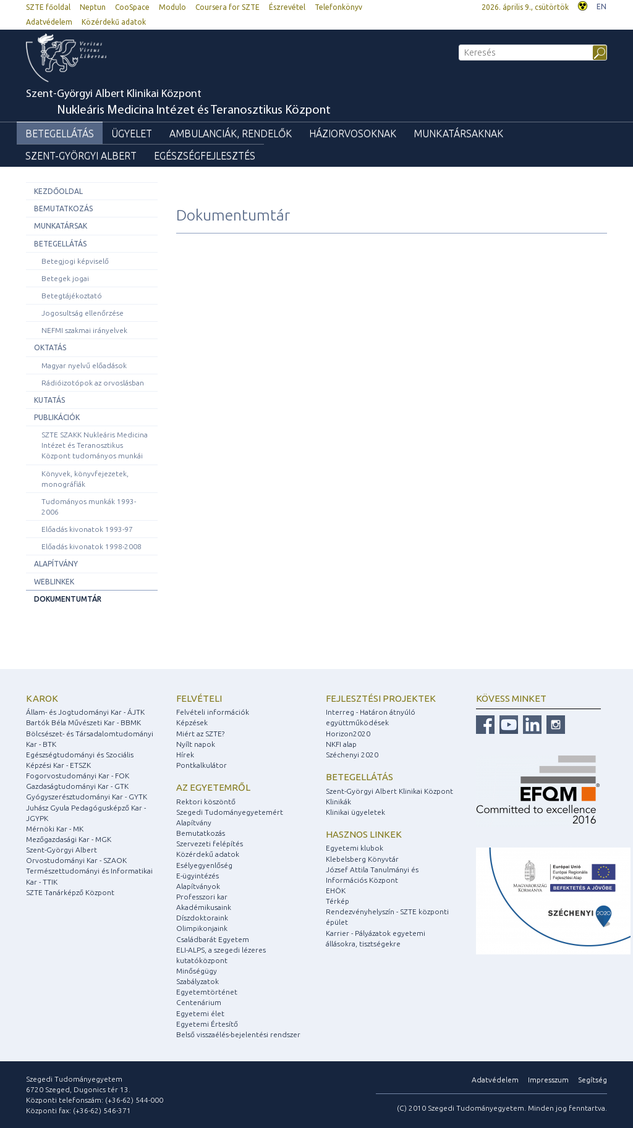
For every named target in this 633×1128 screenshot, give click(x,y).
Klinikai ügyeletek (355, 812)
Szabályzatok (197, 981)
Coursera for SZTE (227, 7)
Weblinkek (54, 582)
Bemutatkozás (63, 208)
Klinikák (338, 802)
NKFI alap (341, 744)
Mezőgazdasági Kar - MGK (68, 839)
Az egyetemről (213, 787)
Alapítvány (56, 564)
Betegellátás (59, 133)
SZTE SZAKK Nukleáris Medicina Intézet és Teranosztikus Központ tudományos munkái (94, 445)
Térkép (337, 901)
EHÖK (336, 890)
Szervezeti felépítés (209, 844)
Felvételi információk (212, 712)
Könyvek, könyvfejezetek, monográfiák (85, 478)
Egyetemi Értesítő (207, 1024)
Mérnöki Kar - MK (54, 829)
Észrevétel (287, 7)
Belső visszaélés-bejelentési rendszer (238, 1034)
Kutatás (49, 400)
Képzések (192, 722)
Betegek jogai (65, 278)
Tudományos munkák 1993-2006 (88, 506)
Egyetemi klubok (354, 848)
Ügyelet (131, 133)
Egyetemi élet (200, 1013)
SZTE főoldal (48, 7)
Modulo (172, 7)
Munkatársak (60, 226)
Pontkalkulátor (201, 765)
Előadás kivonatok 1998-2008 (91, 546)
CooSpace (132, 7)
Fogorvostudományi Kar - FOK (77, 776)
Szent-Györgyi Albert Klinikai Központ (178, 102)
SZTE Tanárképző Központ (70, 892)
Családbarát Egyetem (212, 939)
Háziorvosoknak (352, 133)
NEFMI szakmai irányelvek (84, 330)
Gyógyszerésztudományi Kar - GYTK (86, 797)
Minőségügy (196, 971)
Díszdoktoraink (202, 918)
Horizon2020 (348, 734)
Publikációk (57, 417)
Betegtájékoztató (71, 296)
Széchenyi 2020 (352, 755)
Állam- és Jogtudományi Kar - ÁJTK (85, 712)
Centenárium (198, 1002)
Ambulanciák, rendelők (230, 133)
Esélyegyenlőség (204, 865)
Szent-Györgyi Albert (81, 155)
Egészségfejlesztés (204, 155)
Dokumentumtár (67, 599)
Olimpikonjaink (201, 928)
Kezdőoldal (58, 191)
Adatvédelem (49, 22)
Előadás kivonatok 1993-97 (87, 529)
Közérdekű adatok (114, 22)
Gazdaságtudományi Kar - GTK (77, 786)
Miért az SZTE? (200, 734)
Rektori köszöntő (206, 802)
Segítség (592, 1079)
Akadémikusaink (203, 907)
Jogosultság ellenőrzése (82, 313)
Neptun (93, 7)
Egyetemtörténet (206, 992)
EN (601, 6)
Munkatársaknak (458, 133)
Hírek (185, 755)
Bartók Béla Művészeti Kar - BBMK (83, 722)
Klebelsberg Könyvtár (362, 859)
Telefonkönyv (338, 7)
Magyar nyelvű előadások (84, 365)
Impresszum (548, 1079)
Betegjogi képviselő (75, 261)
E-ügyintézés (197, 876)
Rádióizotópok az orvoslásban (92, 383)
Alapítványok (198, 886)
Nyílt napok (195, 744)
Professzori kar (201, 897)
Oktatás (50, 347)
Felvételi (199, 698)
